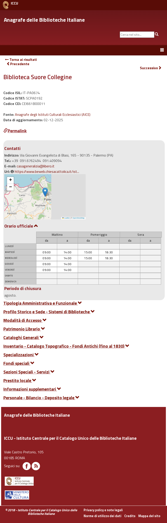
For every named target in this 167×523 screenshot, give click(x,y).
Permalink (15, 130)
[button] (45, 192)
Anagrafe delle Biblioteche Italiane (44, 20)
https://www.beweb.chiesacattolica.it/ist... (47, 171)
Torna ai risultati (21, 59)
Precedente (18, 64)
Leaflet (65, 218)
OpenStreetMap (79, 218)
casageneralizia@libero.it (35, 166)
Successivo (151, 68)
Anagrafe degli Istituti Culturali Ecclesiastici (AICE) (52, 114)
